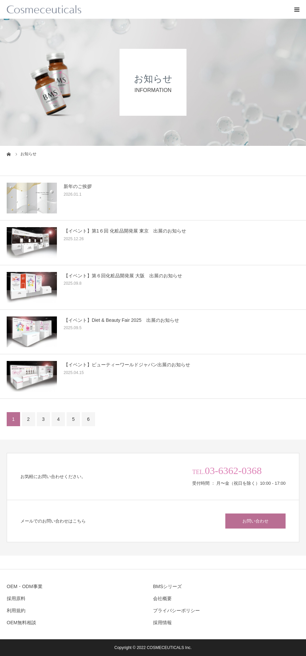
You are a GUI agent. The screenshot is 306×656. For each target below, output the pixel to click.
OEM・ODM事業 (25, 586)
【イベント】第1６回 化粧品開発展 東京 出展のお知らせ (125, 230)
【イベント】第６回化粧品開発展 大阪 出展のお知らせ (123, 275)
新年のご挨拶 (78, 186)
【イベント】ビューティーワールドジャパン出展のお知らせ (127, 364)
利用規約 (16, 610)
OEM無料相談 (21, 622)
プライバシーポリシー (176, 610)
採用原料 (16, 598)
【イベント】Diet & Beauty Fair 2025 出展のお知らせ (121, 320)
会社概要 (162, 598)
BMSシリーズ (167, 586)
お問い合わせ (255, 521)
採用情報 (162, 622)
